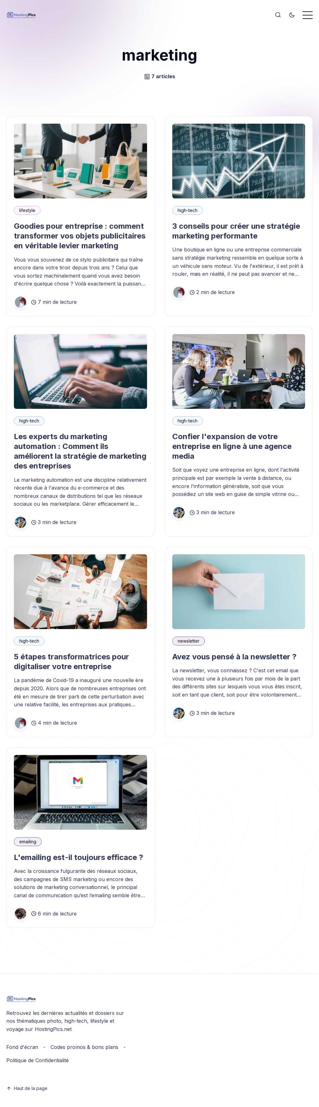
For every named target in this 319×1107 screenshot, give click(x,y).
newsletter (188, 641)
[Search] (278, 15)
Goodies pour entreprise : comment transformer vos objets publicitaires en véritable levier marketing (79, 235)
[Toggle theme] (292, 15)
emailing (27, 841)
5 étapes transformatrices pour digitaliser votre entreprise (71, 661)
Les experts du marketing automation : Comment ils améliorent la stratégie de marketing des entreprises (80, 451)
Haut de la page (26, 1088)
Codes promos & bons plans (84, 1047)
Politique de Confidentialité (37, 1060)
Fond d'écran (22, 1047)
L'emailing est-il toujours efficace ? (78, 857)
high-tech (188, 210)
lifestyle (27, 210)
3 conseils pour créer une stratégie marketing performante (236, 230)
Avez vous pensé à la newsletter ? (234, 656)
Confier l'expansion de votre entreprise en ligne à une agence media (232, 446)
